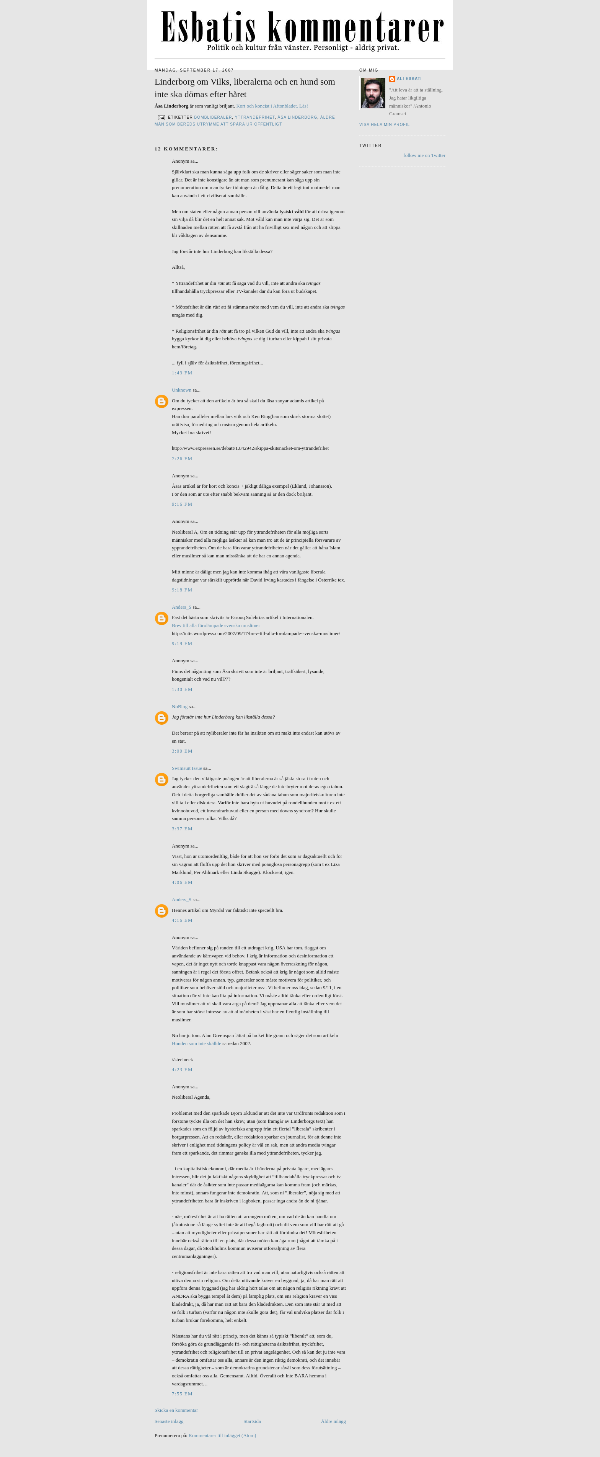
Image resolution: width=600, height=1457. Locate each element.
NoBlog (180, 706)
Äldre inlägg (333, 1421)
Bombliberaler (213, 118)
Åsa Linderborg (298, 118)
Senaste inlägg (169, 1421)
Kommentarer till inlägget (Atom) (222, 1435)
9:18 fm (182, 590)
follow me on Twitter (424, 155)
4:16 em (182, 920)
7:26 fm (182, 458)
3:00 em (182, 751)
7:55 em (182, 1394)
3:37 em (182, 828)
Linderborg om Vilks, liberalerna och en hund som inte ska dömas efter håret (245, 88)
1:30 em (182, 689)
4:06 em (182, 882)
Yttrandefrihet (255, 118)
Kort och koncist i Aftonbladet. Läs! (272, 106)
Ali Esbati (409, 79)
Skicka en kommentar (176, 1410)
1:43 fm (182, 373)
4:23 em (182, 1069)
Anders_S (181, 607)
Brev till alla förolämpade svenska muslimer (216, 625)
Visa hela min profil (384, 125)
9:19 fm (182, 643)
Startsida (252, 1421)
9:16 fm (182, 504)
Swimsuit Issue (187, 768)
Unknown (181, 390)
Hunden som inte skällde (196, 1043)
